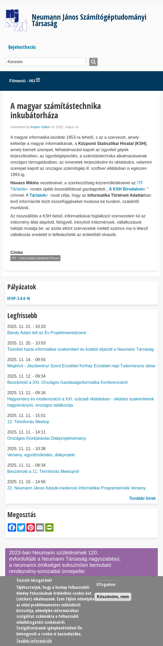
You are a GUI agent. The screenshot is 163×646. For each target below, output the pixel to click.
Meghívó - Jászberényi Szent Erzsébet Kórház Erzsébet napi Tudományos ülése (81, 366)
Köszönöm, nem (113, 596)
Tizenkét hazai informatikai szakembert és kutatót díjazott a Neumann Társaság (80, 349)
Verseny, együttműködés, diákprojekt (41, 455)
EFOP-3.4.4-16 (18, 298)
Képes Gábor (40, 127)
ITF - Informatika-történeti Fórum (35, 258)
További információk (34, 641)
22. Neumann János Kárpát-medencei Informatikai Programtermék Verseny (76, 488)
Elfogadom (106, 584)
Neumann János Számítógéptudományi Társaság (89, 20)
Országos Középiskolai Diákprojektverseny (46, 438)
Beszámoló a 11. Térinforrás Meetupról (43, 471)
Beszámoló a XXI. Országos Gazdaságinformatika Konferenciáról (67, 382)
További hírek (142, 498)
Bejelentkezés (22, 46)
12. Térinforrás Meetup (28, 422)
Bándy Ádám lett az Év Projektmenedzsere (46, 333)
